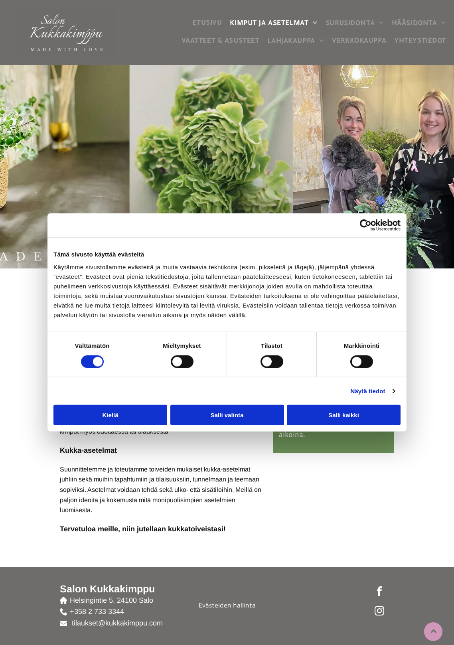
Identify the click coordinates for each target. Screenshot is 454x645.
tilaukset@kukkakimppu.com (117, 623)
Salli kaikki (343, 415)
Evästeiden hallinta (227, 606)
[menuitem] (207, 24)
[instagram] (379, 612)
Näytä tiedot (368, 390)
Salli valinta (227, 415)
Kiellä (110, 415)
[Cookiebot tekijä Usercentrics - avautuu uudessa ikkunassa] (366, 225)
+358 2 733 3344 (97, 611)
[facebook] (379, 592)
